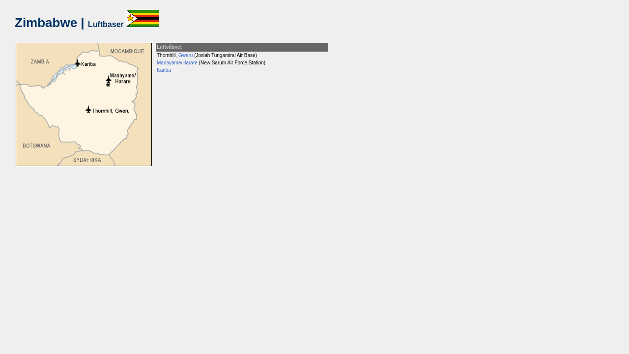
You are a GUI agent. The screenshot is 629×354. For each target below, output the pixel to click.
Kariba (164, 70)
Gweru (185, 55)
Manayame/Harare (177, 62)
